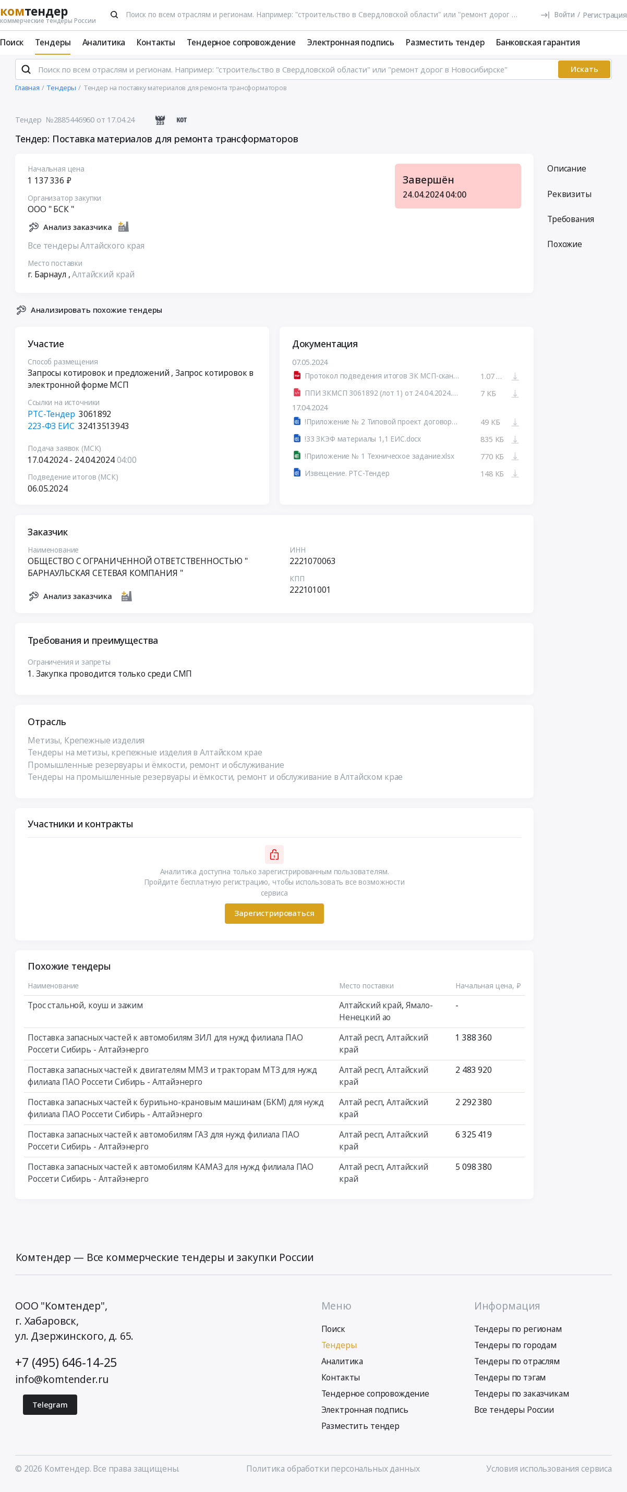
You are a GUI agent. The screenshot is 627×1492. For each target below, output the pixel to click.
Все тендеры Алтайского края (86, 250)
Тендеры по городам (515, 1349)
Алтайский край (103, 279)
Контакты (156, 42)
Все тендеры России (514, 1414)
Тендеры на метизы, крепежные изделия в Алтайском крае (145, 757)
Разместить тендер (445, 42)
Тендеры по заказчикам (521, 1397)
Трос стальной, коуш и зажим (85, 1010)
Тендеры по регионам (518, 1333)
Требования (570, 223)
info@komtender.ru (61, 1383)
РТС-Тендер (51, 418)
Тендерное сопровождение (241, 42)
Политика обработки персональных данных (332, 1473)
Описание (566, 173)
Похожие (564, 248)
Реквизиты (569, 198)
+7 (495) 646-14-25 (66, 1367)
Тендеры (52, 42)
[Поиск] (114, 15)
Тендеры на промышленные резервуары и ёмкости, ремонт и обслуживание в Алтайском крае (215, 781)
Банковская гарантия (538, 42)
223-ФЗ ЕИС (51, 430)
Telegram (50, 1408)
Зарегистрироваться (274, 917)
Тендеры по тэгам (510, 1381)
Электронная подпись (350, 42)
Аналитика (104, 42)
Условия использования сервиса (549, 1473)
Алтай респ (360, 1042)
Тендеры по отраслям (517, 1365)
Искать (584, 73)
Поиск (11, 42)
